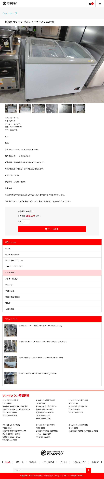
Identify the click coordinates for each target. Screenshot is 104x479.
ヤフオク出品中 (48, 462)
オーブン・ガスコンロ (14, 267)
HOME (7, 462)
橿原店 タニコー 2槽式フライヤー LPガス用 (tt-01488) (40, 326)
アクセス (64, 462)
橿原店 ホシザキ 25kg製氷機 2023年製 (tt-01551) (38, 374)
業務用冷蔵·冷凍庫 (12, 297)
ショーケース (10, 273)
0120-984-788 (44, 437)
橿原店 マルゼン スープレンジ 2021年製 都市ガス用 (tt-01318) (43, 342)
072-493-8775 (11, 440)
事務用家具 (9, 291)
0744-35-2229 (11, 412)
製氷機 (8, 303)
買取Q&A (95, 462)
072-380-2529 (77, 412)
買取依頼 (32, 462)
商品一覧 (19, 462)
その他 (8, 248)
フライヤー (9, 285)
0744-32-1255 (44, 415)
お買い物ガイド (80, 462)
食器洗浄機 (9, 309)
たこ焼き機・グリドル (14, 260)
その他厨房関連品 (12, 254)
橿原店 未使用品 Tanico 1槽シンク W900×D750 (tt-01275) (41, 358)
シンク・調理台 (11, 279)
